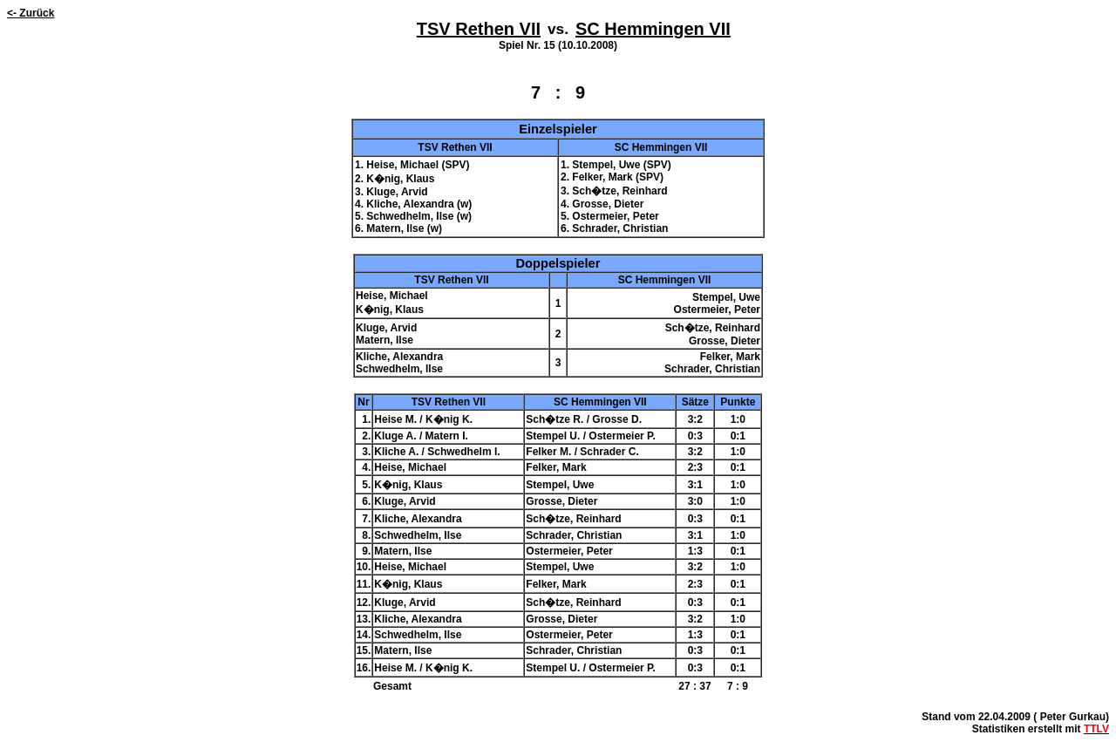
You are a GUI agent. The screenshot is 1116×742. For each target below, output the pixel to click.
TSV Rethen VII (479, 28)
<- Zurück (30, 13)
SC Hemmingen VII (653, 28)
